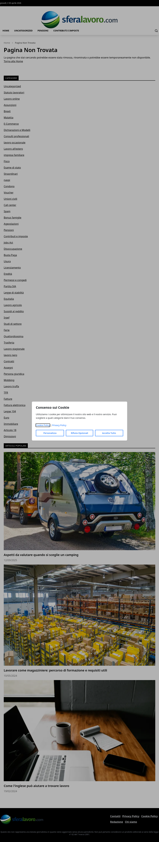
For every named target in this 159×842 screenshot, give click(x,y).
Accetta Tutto (109, 433)
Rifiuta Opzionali (79, 433)
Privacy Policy (59, 425)
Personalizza (50, 433)
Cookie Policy (43, 425)
